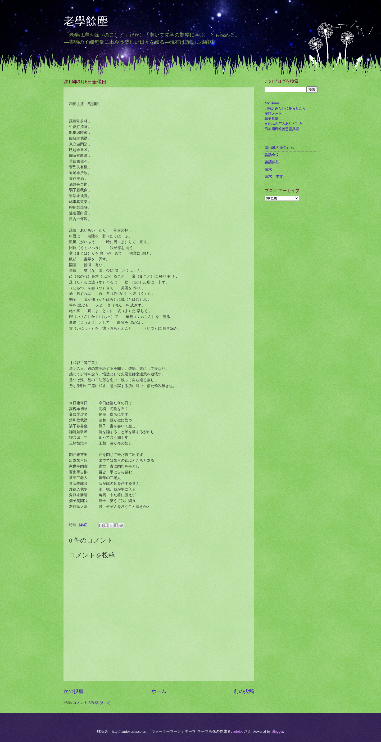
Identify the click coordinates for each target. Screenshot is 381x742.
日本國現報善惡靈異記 (282, 129)
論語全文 (272, 155)
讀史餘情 (271, 119)
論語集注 (272, 162)
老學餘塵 (91, 21)
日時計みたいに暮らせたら (285, 108)
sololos (238, 732)
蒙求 (268, 169)
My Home (272, 103)
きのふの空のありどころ (283, 124)
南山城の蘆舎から (279, 148)
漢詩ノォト (273, 113)
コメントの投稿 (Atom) (91, 703)
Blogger (277, 732)
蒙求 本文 (274, 177)
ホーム (158, 691)
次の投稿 (74, 691)
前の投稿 (244, 691)
